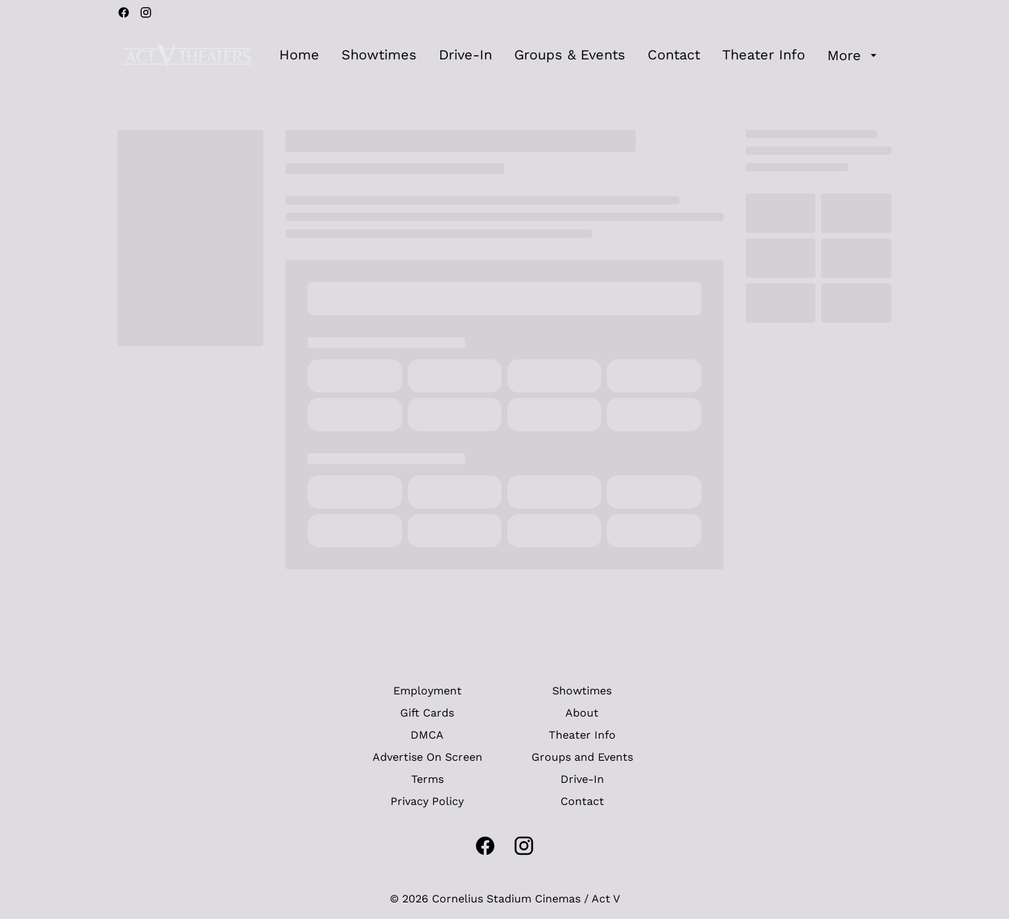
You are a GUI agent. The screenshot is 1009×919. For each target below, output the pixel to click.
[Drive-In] (465, 55)
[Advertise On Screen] (427, 757)
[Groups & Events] (569, 55)
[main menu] (579, 55)
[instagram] (146, 12)
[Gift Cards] (427, 713)
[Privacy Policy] (427, 801)
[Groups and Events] (582, 757)
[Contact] (674, 55)
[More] (853, 55)
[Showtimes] (379, 55)
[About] (581, 713)
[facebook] (123, 12)
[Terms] (427, 779)
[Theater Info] (763, 55)
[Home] (299, 55)
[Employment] (427, 691)
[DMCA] (427, 735)
